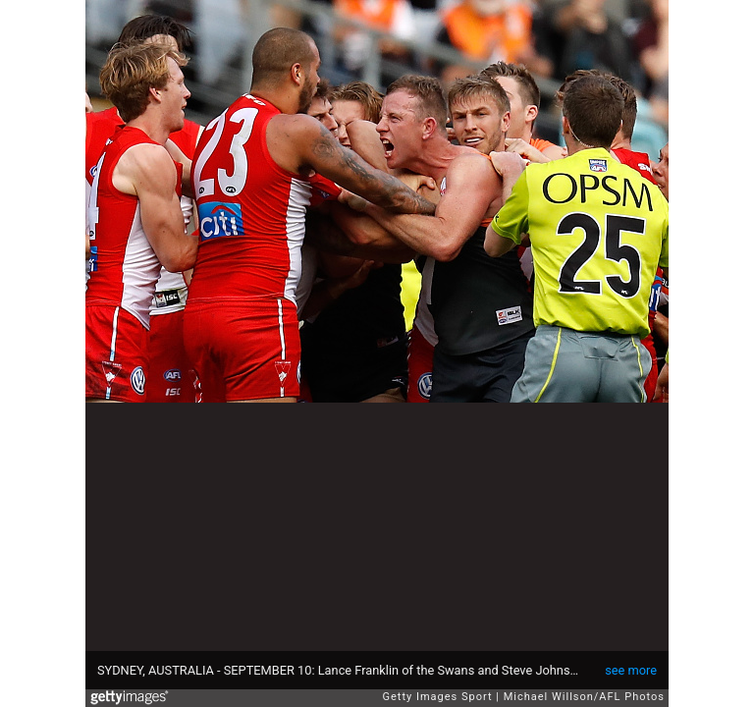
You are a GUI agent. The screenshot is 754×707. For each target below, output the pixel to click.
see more (631, 670)
